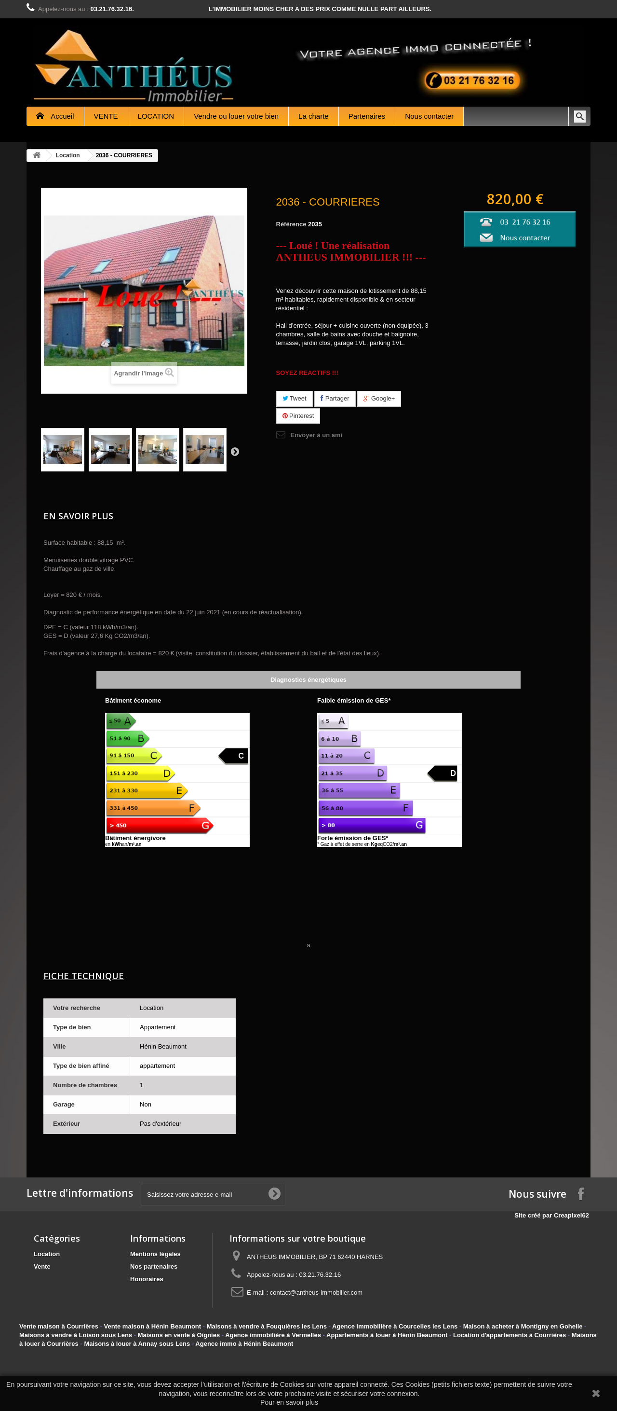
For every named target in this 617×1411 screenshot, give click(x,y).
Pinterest (298, 415)
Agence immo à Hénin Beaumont (244, 1343)
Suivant (235, 451)
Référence (291, 224)
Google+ (379, 398)
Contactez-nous (585, 9)
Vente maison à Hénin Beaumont (152, 1326)
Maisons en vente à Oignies (179, 1335)
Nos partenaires (153, 1266)
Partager (335, 398)
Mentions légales (155, 1254)
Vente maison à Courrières (58, 1326)
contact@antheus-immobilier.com (316, 1292)
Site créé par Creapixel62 (556, 1215)
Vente (42, 1266)
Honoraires (146, 1279)
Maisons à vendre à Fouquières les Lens (267, 1326)
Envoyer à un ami (317, 435)
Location (68, 155)
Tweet (294, 398)
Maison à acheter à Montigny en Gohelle (523, 1326)
